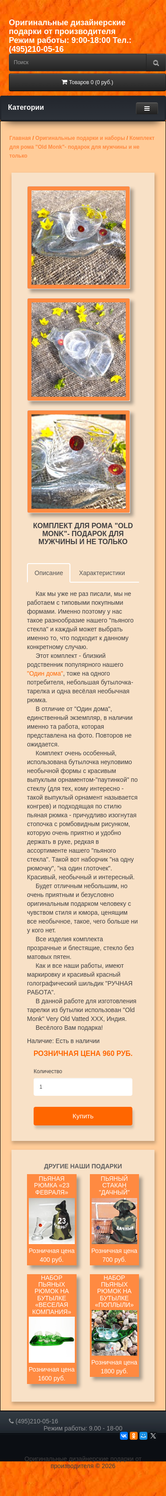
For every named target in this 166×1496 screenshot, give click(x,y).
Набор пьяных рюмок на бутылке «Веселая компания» (51, 1295)
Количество (48, 1071)
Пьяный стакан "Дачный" (114, 1185)
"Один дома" (45, 673)
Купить (83, 1116)
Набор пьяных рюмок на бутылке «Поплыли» (114, 1292)
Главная (20, 138)
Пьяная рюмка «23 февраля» (51, 1185)
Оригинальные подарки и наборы (80, 138)
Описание (49, 572)
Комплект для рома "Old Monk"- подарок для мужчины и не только (81, 147)
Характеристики (102, 572)
